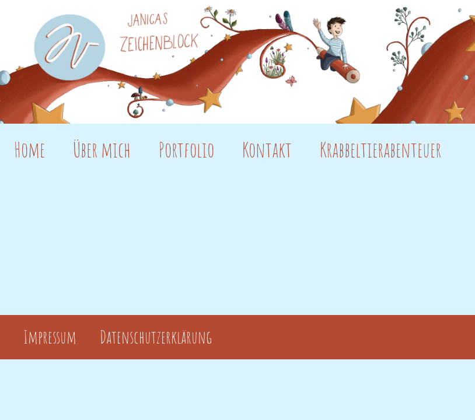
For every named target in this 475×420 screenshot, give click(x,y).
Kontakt (267, 149)
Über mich (102, 149)
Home (29, 149)
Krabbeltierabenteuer (380, 149)
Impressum (49, 337)
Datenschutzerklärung (156, 337)
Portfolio (186, 149)
